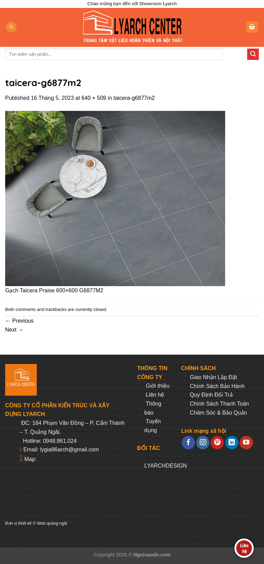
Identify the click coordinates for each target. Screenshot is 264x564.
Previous (19, 321)
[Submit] (253, 54)
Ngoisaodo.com (151, 554)
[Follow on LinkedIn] (231, 442)
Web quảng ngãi (52, 523)
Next (14, 330)
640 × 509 (93, 98)
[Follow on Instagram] (202, 442)
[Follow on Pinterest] (217, 442)
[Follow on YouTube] (246, 442)
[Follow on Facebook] (188, 442)
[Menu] (11, 27)
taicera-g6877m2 (134, 98)
